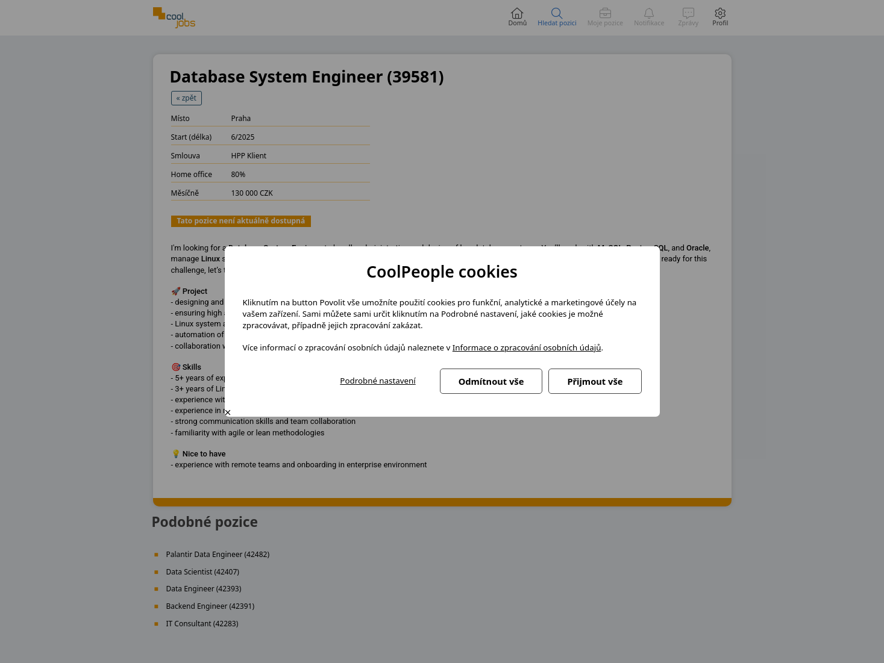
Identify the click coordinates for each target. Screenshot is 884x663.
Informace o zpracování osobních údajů (527, 347)
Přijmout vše (594, 381)
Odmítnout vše (491, 381)
